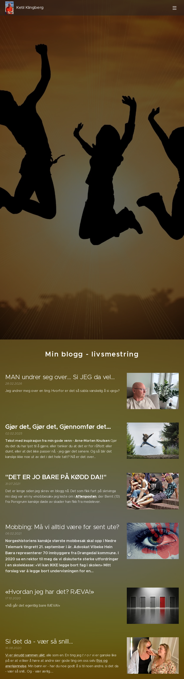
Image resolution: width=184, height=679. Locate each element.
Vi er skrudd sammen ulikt (25, 655)
